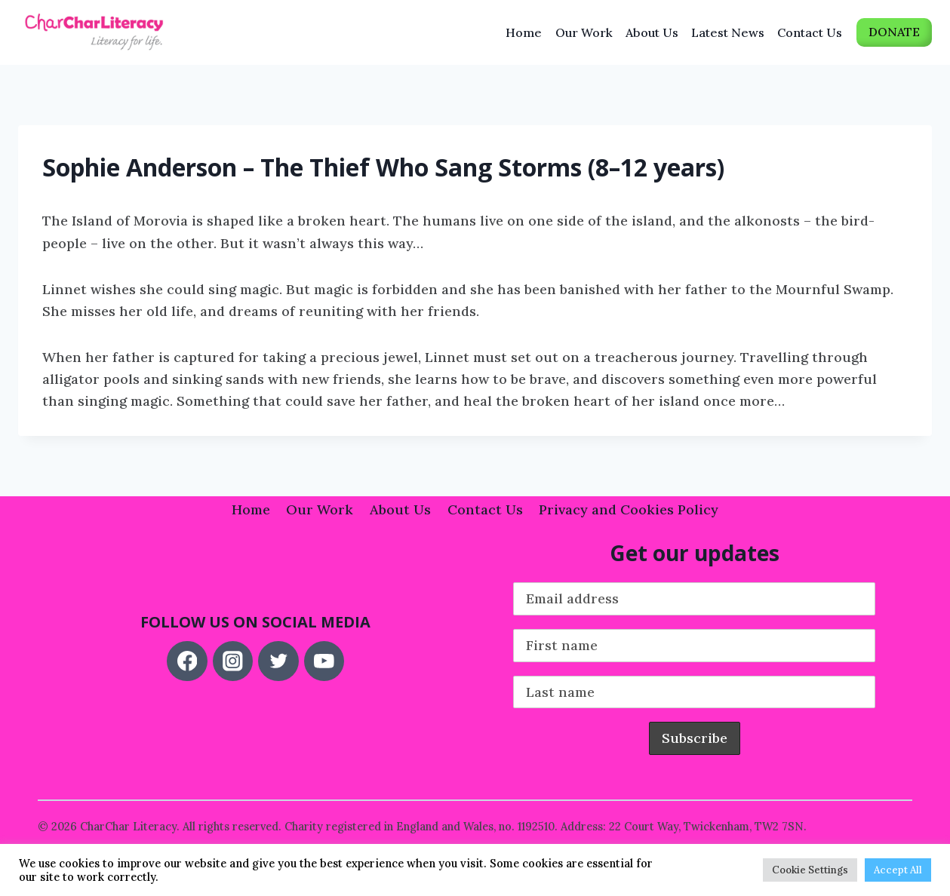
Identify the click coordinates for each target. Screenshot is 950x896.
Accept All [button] (898, 870)
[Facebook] (187, 661)
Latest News (727, 32)
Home (524, 32)
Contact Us (809, 32)
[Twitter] (278, 661)
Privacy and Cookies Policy (628, 509)
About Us (652, 32)
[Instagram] (233, 661)
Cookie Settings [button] (810, 870)
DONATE (894, 31)
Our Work (584, 32)
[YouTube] (324, 661)
